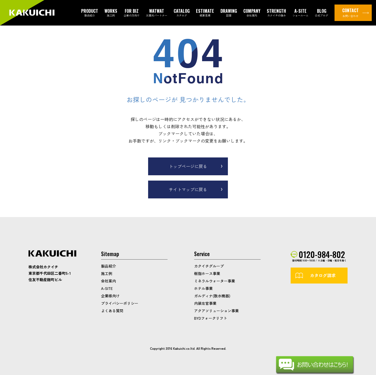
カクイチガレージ (32, 13)
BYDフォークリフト (210, 318)
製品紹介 (108, 266)
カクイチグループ (209, 266)
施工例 (106, 273)
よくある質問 (112, 310)
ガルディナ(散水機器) (212, 295)
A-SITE (107, 288)
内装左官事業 (205, 303)
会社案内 (108, 281)
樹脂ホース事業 (207, 273)
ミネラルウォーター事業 (214, 281)
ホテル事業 (203, 288)
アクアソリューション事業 (216, 310)
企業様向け (110, 295)
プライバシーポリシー (119, 303)
